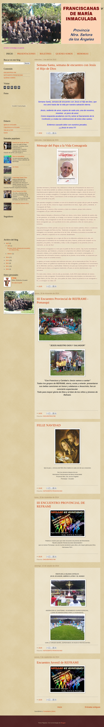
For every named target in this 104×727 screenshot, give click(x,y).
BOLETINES (45, 54)
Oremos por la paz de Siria (20, 142)
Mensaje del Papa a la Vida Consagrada (62, 145)
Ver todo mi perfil (17, 283)
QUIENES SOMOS (64, 54)
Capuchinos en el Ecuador (12, 127)
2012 (7, 263)
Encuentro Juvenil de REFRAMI (58, 662)
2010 (7, 269)
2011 (7, 266)
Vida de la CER (8, 130)
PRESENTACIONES (26, 54)
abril (8, 246)
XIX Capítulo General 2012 (20, 203)
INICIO (9, 54)
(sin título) (15, 167)
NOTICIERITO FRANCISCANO (52, 491)
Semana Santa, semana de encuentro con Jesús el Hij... (18, 249)
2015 (7, 243)
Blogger (63, 723)
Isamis (6, 133)
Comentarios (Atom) (49, 711)
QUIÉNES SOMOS (9, 78)
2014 (7, 257)
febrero (9, 253)
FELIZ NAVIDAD (49, 425)
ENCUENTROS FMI (49, 416)
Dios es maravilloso (18, 156)
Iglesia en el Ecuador (10, 124)
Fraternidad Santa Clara (19, 177)
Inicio (59, 707)
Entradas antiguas (92, 707)
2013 (7, 260)
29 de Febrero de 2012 (19, 191)
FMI (15, 278)
